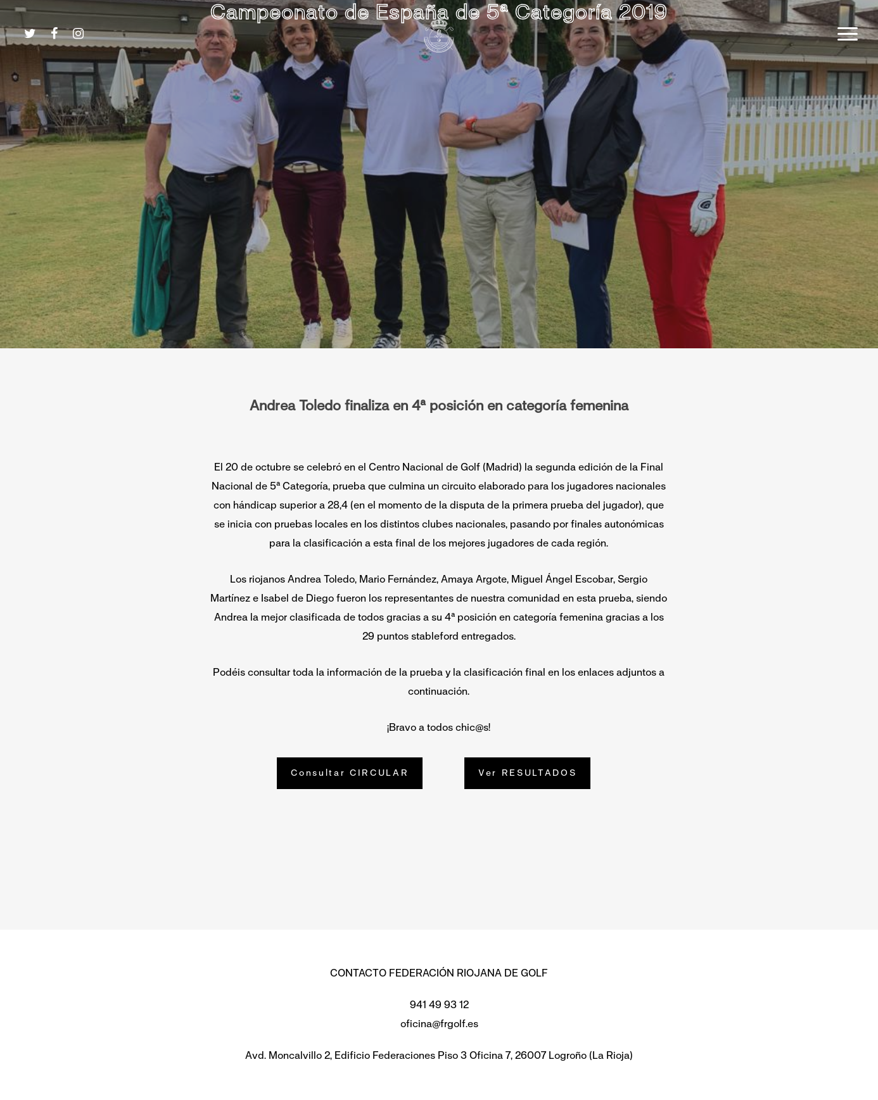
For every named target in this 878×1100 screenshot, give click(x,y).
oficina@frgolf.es (439, 1024)
